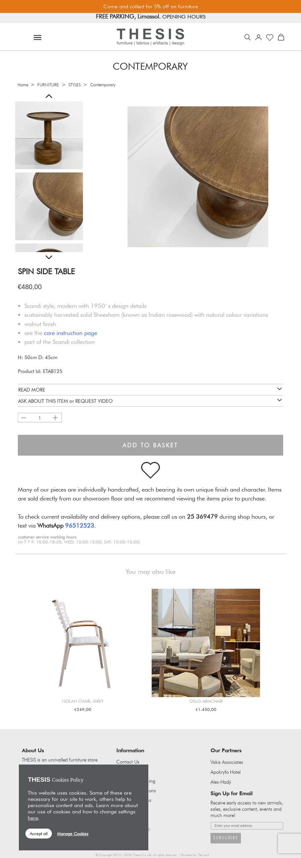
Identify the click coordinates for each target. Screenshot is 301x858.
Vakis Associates (226, 762)
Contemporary (102, 84)
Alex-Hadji (220, 782)
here (33, 818)
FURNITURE (48, 84)
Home (23, 84)
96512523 (79, 525)
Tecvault (203, 855)
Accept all (39, 833)
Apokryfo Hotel (225, 772)
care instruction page (70, 332)
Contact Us (127, 762)
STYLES (74, 84)
